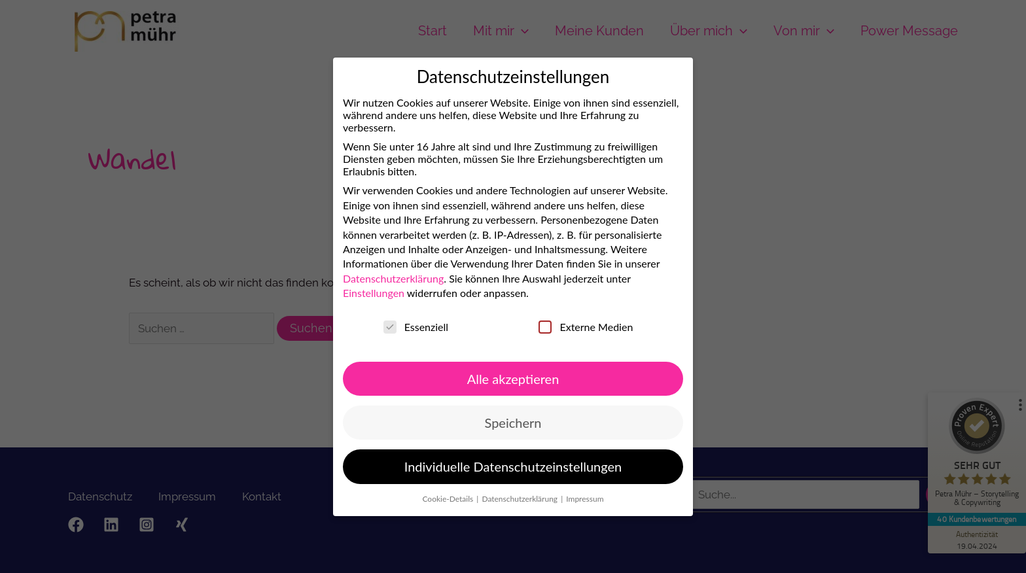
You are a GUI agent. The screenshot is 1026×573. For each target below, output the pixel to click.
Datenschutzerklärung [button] (509, 498)
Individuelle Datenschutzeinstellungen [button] (500, 466)
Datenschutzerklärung (377, 279)
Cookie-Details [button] (436, 499)
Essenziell (401, 327)
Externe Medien (571, 325)
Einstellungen (358, 294)
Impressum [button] (573, 497)
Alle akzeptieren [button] (499, 378)
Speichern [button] (499, 422)
